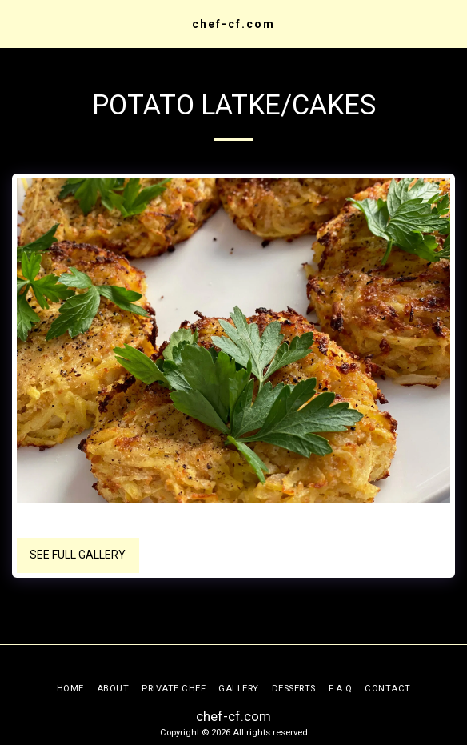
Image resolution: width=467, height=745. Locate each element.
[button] (17, 23)
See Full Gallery (78, 554)
